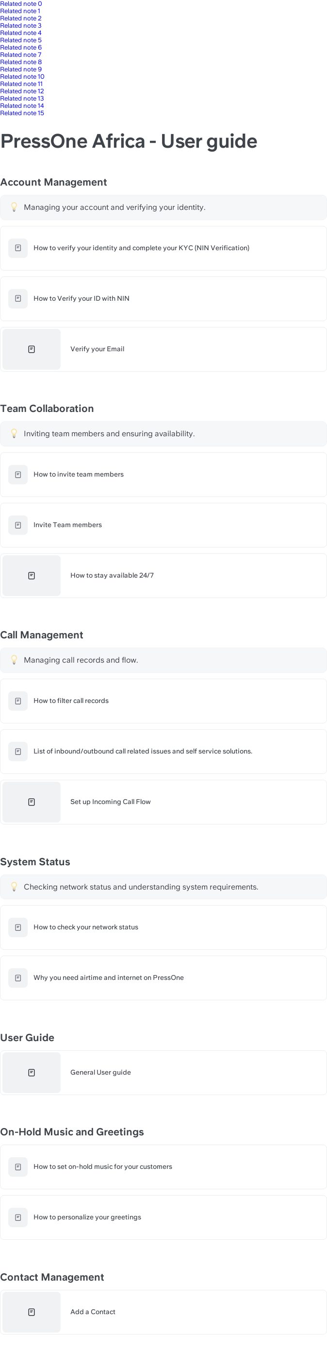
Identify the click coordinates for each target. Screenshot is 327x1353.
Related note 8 (21, 62)
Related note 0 (21, 3)
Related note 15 (22, 113)
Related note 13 (22, 98)
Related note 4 (21, 32)
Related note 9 (21, 69)
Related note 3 (21, 25)
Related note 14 (22, 105)
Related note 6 (21, 47)
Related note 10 (22, 76)
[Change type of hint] (14, 207)
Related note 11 (21, 83)
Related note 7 (20, 54)
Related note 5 (21, 40)
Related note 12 (22, 91)
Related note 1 (20, 11)
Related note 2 (21, 18)
